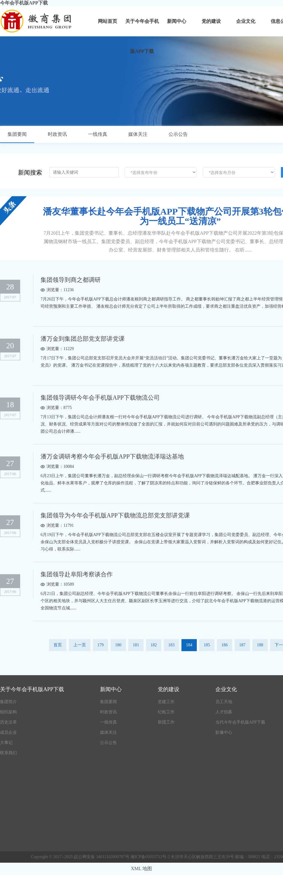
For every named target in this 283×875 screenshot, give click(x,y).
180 (118, 645)
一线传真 (97, 134)
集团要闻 (17, 134)
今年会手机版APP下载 (24, 2)
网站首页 (107, 21)
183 (171, 645)
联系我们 (8, 753)
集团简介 (8, 702)
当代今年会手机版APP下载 (240, 722)
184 (189, 645)
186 (224, 645)
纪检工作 (166, 712)
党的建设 (211, 21)
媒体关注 (138, 134)
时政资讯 (57, 134)
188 (260, 645)
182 (154, 645)
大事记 (6, 742)
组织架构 (8, 712)
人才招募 (223, 712)
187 (242, 645)
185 (207, 645)
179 (100, 645)
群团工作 (166, 722)
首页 (57, 645)
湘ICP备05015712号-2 (150, 857)
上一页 (79, 645)
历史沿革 (8, 722)
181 (136, 645)
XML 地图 (141, 868)
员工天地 (223, 702)
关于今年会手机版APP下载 (142, 27)
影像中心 (223, 732)
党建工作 (166, 702)
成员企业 (8, 732)
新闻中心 (176, 21)
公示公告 (178, 134)
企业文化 (245, 21)
